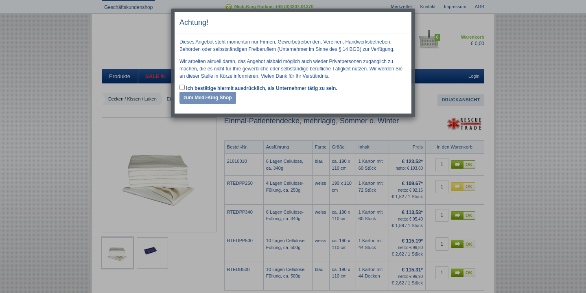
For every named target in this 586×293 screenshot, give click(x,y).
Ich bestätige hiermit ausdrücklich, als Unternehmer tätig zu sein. (258, 88)
